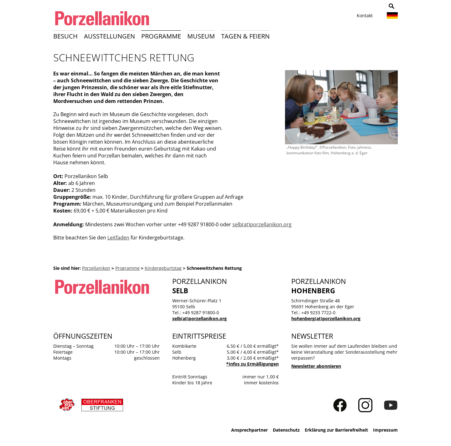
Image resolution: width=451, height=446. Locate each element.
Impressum (385, 430)
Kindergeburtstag (163, 268)
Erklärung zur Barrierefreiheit (336, 430)
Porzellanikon (96, 268)
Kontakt (365, 15)
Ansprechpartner (249, 430)
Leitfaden (118, 237)
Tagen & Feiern (245, 36)
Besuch (65, 36)
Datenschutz (286, 430)
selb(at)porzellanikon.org (262, 224)
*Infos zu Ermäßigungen (252, 364)
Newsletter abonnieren (316, 366)
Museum (201, 36)
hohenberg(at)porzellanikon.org (325, 318)
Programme (161, 36)
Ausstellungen (109, 36)
